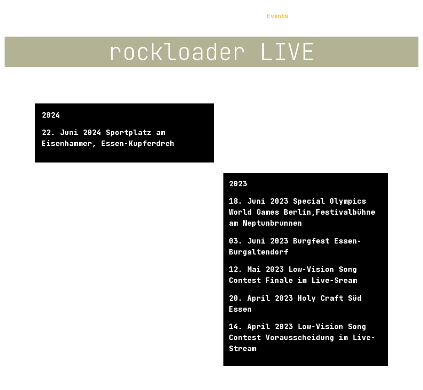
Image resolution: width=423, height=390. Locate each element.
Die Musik (187, 16)
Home (98, 16)
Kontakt (319, 16)
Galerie (235, 16)
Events (277, 16)
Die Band (138, 16)
